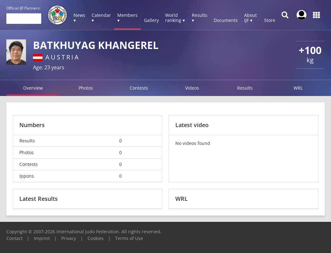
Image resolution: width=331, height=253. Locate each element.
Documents (226, 20)
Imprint (42, 238)
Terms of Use (129, 238)
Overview (33, 88)
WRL (298, 88)
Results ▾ (199, 17)
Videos (192, 88)
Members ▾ (127, 17)
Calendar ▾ (101, 17)
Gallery (151, 20)
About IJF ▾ (250, 17)
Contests (139, 88)
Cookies (96, 238)
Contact (14, 238)
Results (245, 88)
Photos (86, 88)
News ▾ (79, 17)
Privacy (68, 238)
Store (269, 20)
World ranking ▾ (175, 17)
